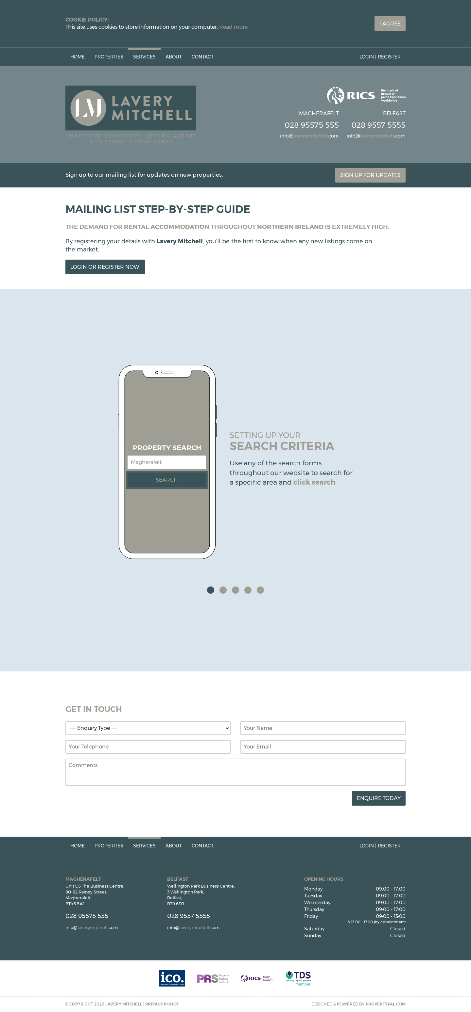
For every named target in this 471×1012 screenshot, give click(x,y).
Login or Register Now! (105, 267)
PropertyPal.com (386, 1004)
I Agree (390, 24)
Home (77, 57)
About (174, 57)
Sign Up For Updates (370, 175)
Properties (109, 57)
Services (144, 57)
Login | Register (380, 57)
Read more (233, 27)
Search (167, 480)
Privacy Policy (162, 1004)
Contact (203, 57)
